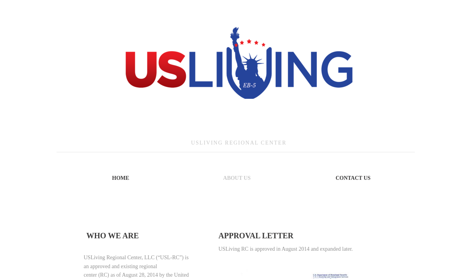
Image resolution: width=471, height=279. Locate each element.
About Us (237, 178)
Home (120, 178)
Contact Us (352, 178)
